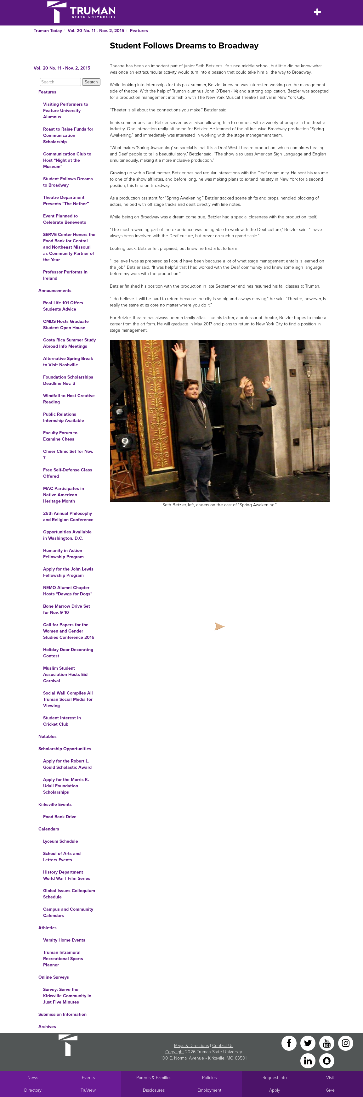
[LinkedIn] (308, 1060)
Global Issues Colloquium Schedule (69, 894)
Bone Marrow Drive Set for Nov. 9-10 (66, 609)
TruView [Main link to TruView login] (88, 1090)
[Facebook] (289, 1042)
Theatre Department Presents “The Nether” (66, 200)
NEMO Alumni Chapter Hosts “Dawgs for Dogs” (67, 591)
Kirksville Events (55, 804)
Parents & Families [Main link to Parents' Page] (153, 1077)
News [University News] (32, 1077)
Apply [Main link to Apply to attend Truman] (274, 1090)
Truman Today (48, 30)
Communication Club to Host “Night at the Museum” (67, 160)
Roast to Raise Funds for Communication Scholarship (68, 135)
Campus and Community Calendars (68, 912)
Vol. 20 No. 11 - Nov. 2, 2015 (96, 30)
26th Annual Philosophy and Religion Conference (68, 516)
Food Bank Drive (60, 816)
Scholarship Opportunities (64, 748)
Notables (47, 736)
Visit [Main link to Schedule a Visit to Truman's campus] (330, 1077)
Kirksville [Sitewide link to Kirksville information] (216, 1058)
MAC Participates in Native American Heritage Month (63, 495)
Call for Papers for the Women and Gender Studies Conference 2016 (68, 631)
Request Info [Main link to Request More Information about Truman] (275, 1077)
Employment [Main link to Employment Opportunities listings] (209, 1090)
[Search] (60, 82)
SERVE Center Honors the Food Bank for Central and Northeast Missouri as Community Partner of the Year (69, 247)
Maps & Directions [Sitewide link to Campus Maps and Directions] (191, 1045)
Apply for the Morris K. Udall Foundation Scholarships (66, 786)
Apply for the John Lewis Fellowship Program (68, 572)
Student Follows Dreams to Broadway (68, 182)
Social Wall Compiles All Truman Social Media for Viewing (68, 699)
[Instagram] (345, 1042)
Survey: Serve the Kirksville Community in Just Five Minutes (67, 996)
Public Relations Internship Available (63, 417)
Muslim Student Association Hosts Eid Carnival (65, 675)
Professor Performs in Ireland (65, 275)
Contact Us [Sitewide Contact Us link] (222, 1045)
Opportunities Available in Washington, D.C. (67, 535)
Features (139, 30)
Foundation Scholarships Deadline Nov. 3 (68, 380)
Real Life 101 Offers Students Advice (63, 306)
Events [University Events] (88, 1077)
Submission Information (62, 1014)
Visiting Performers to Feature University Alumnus (65, 111)
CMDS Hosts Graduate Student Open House (66, 324)
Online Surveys (53, 977)
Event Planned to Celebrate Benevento (64, 219)
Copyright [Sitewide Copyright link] (174, 1052)
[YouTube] (327, 1042)
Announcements (54, 290)
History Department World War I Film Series (66, 875)
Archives (47, 1026)
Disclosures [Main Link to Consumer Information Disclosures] (154, 1090)
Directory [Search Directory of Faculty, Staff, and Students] (33, 1090)
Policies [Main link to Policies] (209, 1077)
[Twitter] (308, 1042)
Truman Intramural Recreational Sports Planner (63, 959)
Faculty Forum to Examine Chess (60, 436)
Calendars (48, 829)
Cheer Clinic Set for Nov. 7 (68, 454)
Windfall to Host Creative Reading (69, 399)
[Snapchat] (327, 1060)
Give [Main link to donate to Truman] (330, 1090)
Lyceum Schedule (60, 841)
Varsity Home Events (64, 940)
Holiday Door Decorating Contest (68, 653)
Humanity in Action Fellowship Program (63, 554)
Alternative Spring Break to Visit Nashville (68, 362)
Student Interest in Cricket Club (62, 721)
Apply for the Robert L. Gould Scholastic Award (67, 764)
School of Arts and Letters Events (62, 857)
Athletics (47, 928)
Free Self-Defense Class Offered (67, 473)
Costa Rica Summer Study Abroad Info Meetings (69, 343)
